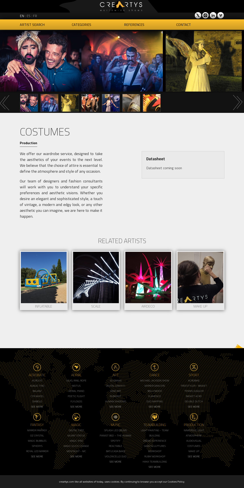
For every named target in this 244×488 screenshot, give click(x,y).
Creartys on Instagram (205, 15)
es (28, 15)
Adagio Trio (37, 386)
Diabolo (37, 401)
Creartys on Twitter (198, 15)
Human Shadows (115, 401)
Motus (76, 386)
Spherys (37, 446)
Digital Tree (76, 430)
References (134, 24)
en (22, 15)
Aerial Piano (76, 391)
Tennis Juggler (194, 391)
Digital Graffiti (115, 386)
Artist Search (32, 24)
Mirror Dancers (155, 386)
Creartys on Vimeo (220, 15)
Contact (183, 24)
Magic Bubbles (37, 441)
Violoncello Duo (115, 456)
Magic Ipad (76, 441)
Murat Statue (76, 435)
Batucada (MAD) (115, 451)
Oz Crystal (37, 435)
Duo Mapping (154, 401)
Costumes (193, 446)
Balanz (37, 391)
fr (35, 15)
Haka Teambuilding (155, 462)
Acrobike (194, 380)
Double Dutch (194, 401)
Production (28, 142)
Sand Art (115, 391)
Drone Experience (154, 441)
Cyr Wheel (37, 396)
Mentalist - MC (76, 451)
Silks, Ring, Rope (76, 380)
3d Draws (115, 380)
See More (37, 406)
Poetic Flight (76, 396)
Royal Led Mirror (37, 451)
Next (237, 102)
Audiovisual (194, 441)
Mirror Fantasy (37, 430)
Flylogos (76, 401)
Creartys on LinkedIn (213, 15)
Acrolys (37, 380)
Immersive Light (194, 430)
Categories (81, 24)
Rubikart (115, 396)
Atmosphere (194, 435)
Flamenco (154, 396)
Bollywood (155, 391)
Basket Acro (194, 396)
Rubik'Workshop (154, 456)
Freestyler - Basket (194, 386)
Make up (193, 451)
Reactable (115, 446)
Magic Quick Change (76, 446)
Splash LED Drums (115, 430)
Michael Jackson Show (154, 380)
